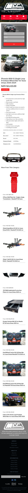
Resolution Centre (14, 447)
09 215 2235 (14, 11)
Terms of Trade (14, 468)
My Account (14, 443)
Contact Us (14, 455)
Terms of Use (14, 460)
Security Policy (14, 466)
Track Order (14, 445)
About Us (14, 453)
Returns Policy (14, 464)
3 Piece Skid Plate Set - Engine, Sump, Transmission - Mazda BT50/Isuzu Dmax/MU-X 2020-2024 (13, 198)
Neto (20, 490)
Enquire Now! (5, 89)
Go (14, 44)
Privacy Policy (14, 462)
